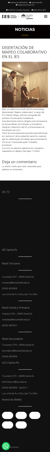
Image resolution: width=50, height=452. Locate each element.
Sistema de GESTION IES (17, 2)
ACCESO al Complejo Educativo (18, 10)
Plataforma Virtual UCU (25, 5)
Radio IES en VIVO (39, 10)
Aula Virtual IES (35, 2)
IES (17, 447)
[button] (6, 446)
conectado (32, 166)
